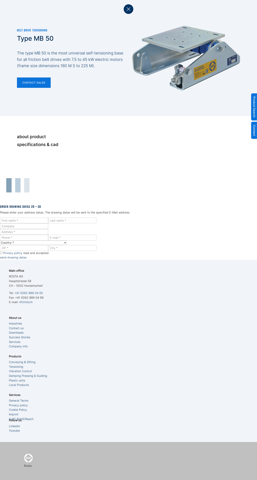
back (128, 9)
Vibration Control (20, 371)
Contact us (16, 328)
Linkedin (14, 426)
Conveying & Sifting (22, 362)
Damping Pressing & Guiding (28, 376)
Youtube (14, 430)
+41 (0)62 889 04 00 (28, 293)
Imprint (13, 414)
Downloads (16, 332)
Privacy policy (12, 253)
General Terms (18, 400)
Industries (15, 323)
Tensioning (16, 366)
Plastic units (17, 380)
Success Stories (19, 337)
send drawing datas (13, 257)
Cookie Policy (18, 409)
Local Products (19, 385)
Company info (18, 346)
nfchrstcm (26, 302)
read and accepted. (26, 253)
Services (14, 342)
